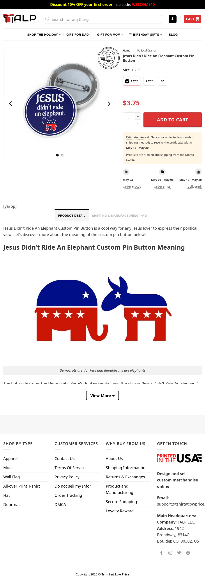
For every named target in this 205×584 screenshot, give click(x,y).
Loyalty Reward (120, 510)
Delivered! (194, 186)
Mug (7, 467)
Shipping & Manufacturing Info (119, 215)
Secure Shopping (121, 501)
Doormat (11, 504)
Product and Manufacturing (119, 489)
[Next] (108, 103)
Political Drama (146, 50)
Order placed (132, 186)
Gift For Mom (110, 34)
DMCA (60, 504)
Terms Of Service (70, 467)
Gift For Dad (79, 34)
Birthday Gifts (145, 34)
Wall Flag (11, 476)
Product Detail (71, 215)
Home (126, 50)
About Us (114, 458)
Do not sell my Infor (73, 486)
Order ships (162, 186)
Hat (6, 495)
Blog (173, 34)
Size (126, 69)
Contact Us (65, 458)
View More (100, 395)
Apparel (10, 458)
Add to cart (172, 120)
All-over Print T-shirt (21, 486)
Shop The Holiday (44, 34)
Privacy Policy (67, 476)
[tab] (72, 215)
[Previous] (11, 103)
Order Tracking (68, 495)
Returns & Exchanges (125, 476)
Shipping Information (125, 467)
